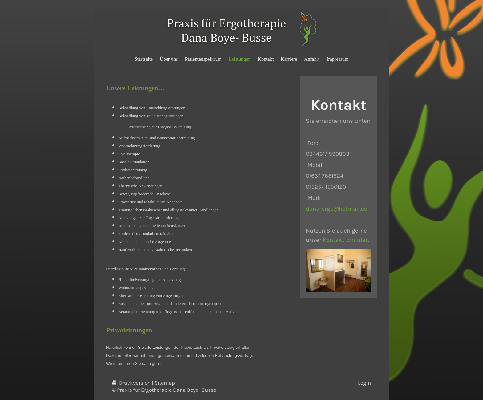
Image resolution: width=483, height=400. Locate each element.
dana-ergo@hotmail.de (336, 208)
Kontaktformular (345, 239)
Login (364, 383)
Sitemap (165, 383)
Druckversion (132, 383)
